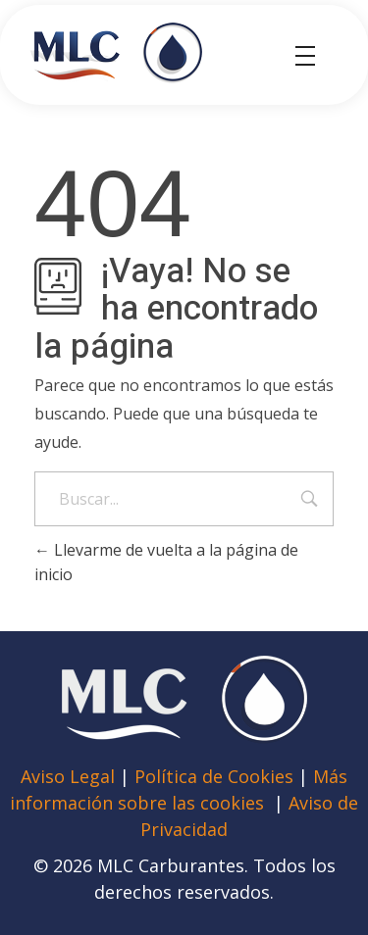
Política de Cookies (213, 776)
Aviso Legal (70, 776)
